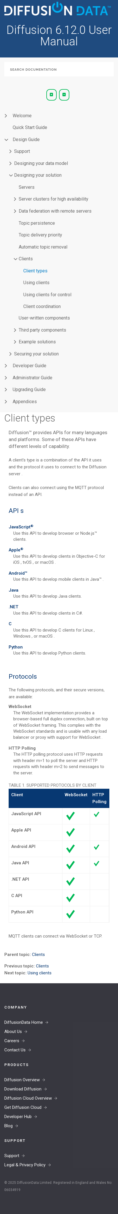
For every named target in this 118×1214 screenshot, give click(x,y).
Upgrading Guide (29, 389)
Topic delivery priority (40, 235)
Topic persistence (37, 223)
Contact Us (15, 1050)
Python (16, 647)
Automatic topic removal (43, 247)
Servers (27, 187)
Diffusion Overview (22, 1079)
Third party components (42, 330)
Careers (11, 1040)
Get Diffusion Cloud (22, 1107)
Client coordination (42, 306)
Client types (35, 271)
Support (22, 151)
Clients (26, 258)
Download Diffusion (22, 1089)
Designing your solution (38, 175)
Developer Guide (29, 365)
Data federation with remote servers (55, 211)
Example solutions (37, 342)
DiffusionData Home (23, 1022)
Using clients (36, 282)
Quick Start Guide (30, 127)
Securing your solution (36, 354)
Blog (8, 1125)
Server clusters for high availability (53, 199)
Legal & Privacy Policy (24, 1164)
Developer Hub (18, 1116)
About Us (13, 1031)
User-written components (44, 318)
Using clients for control (47, 294)
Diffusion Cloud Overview (28, 1098)
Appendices (25, 401)
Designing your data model (41, 163)
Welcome (22, 115)
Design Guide (26, 139)
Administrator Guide (32, 377)
